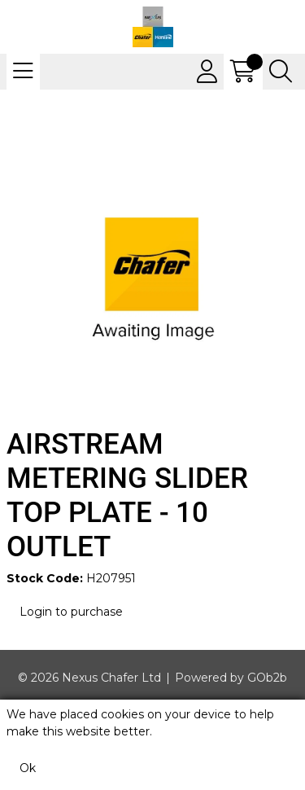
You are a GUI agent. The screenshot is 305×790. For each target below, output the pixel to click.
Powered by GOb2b (231, 677)
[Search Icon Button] (280, 72)
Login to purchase (71, 611)
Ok (28, 768)
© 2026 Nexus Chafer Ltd (89, 677)
